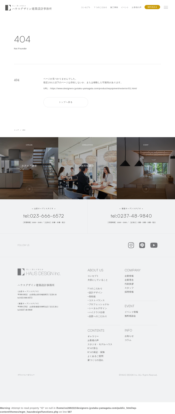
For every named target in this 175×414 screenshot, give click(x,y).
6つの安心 (93, 348)
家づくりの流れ (95, 360)
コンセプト (86, 7)
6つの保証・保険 (96, 352)
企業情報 (129, 276)
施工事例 (114, 7)
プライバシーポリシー (26, 375)
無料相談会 (152, 7)
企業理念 (129, 280)
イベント (125, 7)
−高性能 (92, 296)
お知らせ (129, 336)
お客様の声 (137, 7)
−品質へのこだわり (97, 316)
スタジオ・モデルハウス (100, 344)
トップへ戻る (66, 102)
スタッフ (129, 288)
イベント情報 (131, 312)
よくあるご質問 (95, 356)
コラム (128, 340)
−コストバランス (96, 300)
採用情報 (129, 292)
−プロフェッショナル (98, 304)
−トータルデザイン (97, 308)
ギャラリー (93, 336)
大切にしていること (98, 280)
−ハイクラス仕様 (96, 312)
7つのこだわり (95, 288)
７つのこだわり (100, 7)
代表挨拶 (129, 284)
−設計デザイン (95, 292)
